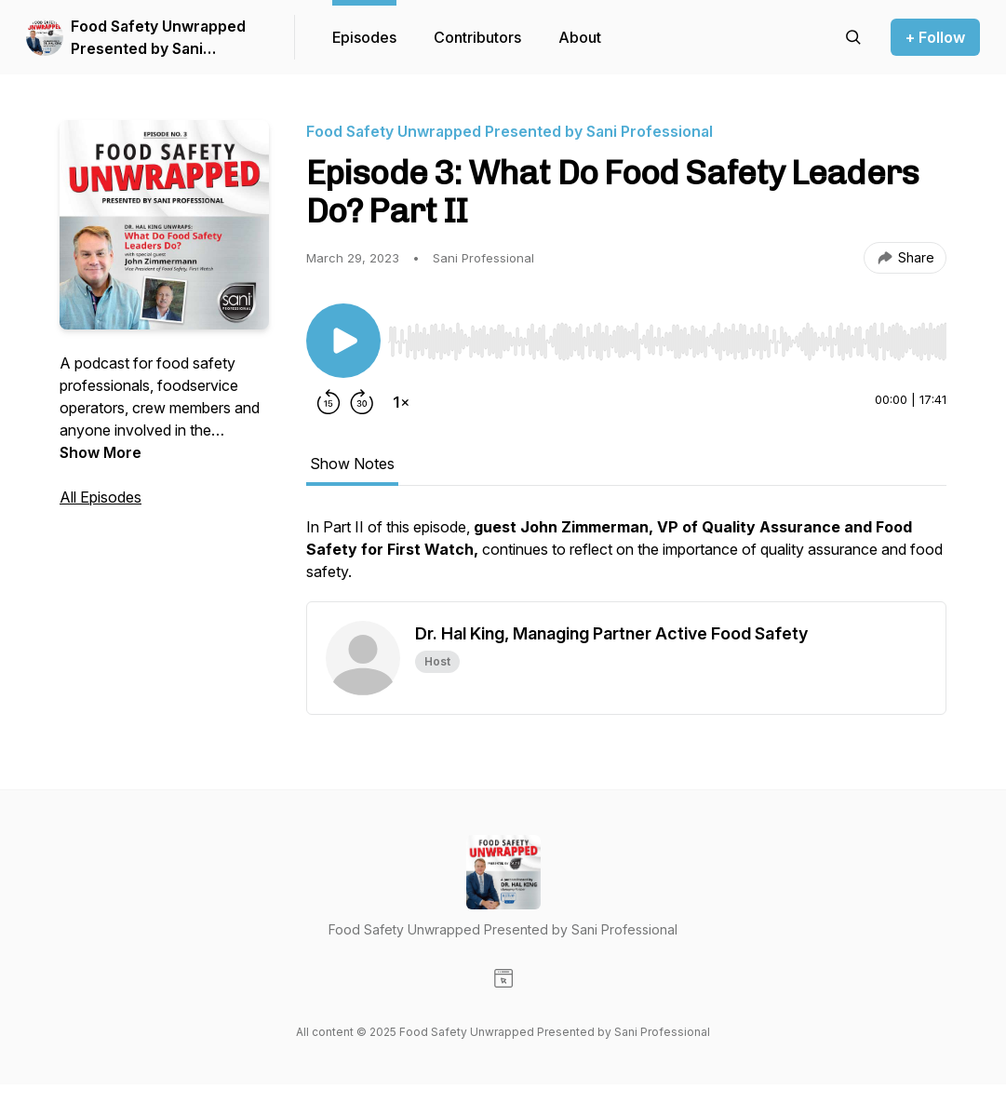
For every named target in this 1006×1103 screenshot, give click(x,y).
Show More (100, 452)
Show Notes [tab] (352, 463)
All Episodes (100, 497)
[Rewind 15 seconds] (328, 402)
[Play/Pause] (343, 340)
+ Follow (935, 37)
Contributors (477, 37)
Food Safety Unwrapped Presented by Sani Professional (158, 38)
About (579, 37)
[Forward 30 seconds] (362, 402)
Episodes (364, 37)
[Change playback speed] (401, 402)
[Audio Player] (667, 336)
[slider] (667, 341)
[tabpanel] (626, 558)
